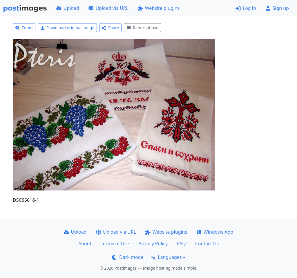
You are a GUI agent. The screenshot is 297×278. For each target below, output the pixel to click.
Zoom (24, 27)
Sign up (277, 8)
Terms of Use (115, 243)
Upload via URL (108, 8)
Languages (166, 257)
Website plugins (159, 8)
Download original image (67, 27)
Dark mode (127, 257)
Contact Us (207, 243)
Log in (246, 8)
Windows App (214, 232)
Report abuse (142, 27)
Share (110, 27)
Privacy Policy (153, 243)
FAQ (181, 243)
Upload (67, 8)
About (84, 243)
